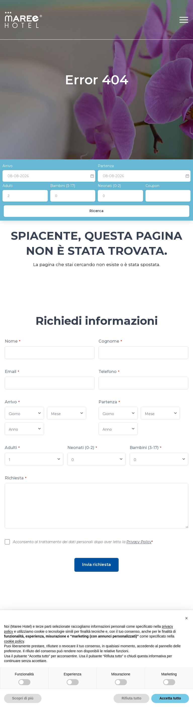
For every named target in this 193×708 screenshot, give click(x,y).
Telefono (109, 371)
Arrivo (8, 166)
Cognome (110, 341)
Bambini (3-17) (62, 185)
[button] (183, 20)
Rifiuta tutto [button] (131, 698)
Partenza (106, 166)
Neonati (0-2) (109, 185)
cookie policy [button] (14, 641)
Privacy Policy (139, 542)
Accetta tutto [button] (170, 698)
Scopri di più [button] (22, 698)
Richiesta (15, 478)
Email (12, 371)
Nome (12, 341)
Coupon (152, 185)
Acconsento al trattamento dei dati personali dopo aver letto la (83, 542)
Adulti (8, 185)
